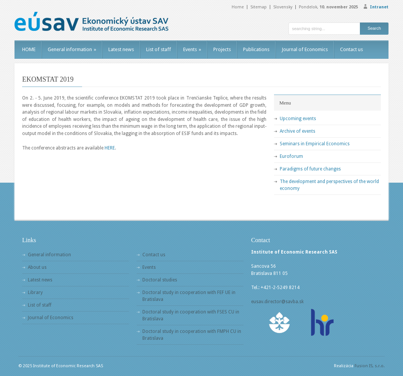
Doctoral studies (159, 280)
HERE (110, 148)
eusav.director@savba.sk (277, 301)
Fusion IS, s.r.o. (370, 365)
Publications (256, 49)
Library (35, 292)
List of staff (158, 49)
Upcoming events (298, 118)
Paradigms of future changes (310, 169)
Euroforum (291, 156)
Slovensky (282, 7)
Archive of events (297, 131)
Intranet (379, 7)
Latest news (121, 49)
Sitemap (258, 7)
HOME (28, 49)
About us (37, 267)
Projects (222, 49)
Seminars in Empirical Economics (315, 143)
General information (72, 49)
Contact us (351, 49)
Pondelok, (328, 7)
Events (192, 49)
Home (238, 7)
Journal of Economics (305, 49)
